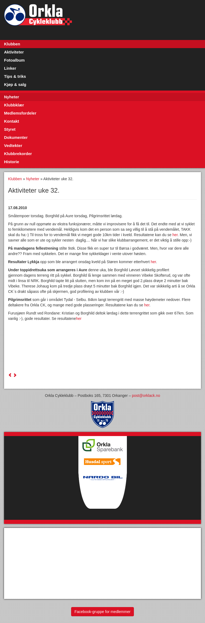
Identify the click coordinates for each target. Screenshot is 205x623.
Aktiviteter (14, 52)
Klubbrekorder (18, 153)
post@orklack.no (146, 395)
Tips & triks (15, 76)
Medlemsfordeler (20, 113)
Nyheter (11, 97)
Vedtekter (13, 145)
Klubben (12, 44)
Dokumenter (16, 137)
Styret (10, 129)
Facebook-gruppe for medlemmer (103, 611)
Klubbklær (14, 105)
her (175, 235)
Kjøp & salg (15, 84)
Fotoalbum (14, 60)
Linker (10, 68)
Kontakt (11, 121)
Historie (11, 161)
